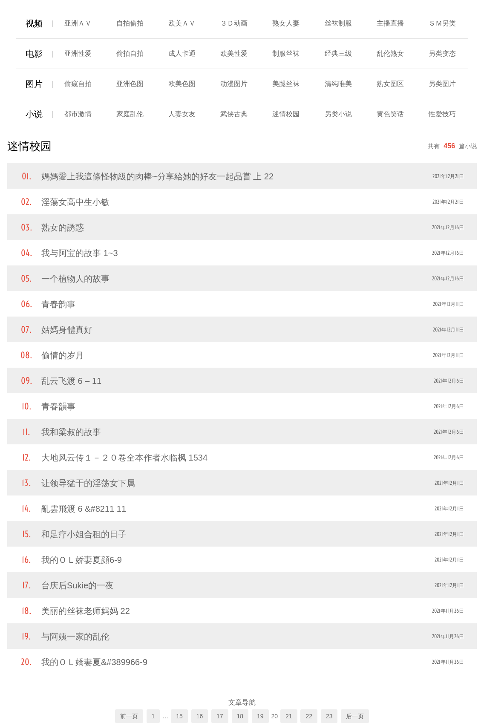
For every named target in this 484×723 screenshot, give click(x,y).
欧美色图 (182, 83)
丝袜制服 (338, 23)
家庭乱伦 (130, 114)
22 (308, 716)
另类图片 (442, 83)
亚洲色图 (130, 83)
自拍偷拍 (130, 23)
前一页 (129, 716)
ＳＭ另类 (442, 23)
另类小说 (338, 114)
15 (179, 716)
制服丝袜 (286, 53)
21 (288, 716)
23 (329, 716)
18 (240, 716)
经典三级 (338, 53)
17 (219, 716)
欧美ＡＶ (182, 23)
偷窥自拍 (78, 83)
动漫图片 (234, 83)
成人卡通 (182, 53)
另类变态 (442, 53)
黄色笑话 (390, 114)
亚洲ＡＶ (78, 23)
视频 (34, 23)
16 (199, 716)
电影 (34, 53)
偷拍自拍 (130, 53)
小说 (34, 114)
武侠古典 (234, 114)
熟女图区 (390, 83)
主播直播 (390, 23)
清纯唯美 (338, 83)
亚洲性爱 (78, 53)
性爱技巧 (442, 114)
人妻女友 (182, 114)
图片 (34, 84)
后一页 (355, 716)
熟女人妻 (286, 23)
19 (260, 716)
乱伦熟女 (390, 53)
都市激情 (78, 114)
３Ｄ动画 (234, 23)
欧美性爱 (234, 53)
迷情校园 (286, 114)
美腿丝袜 (286, 83)
